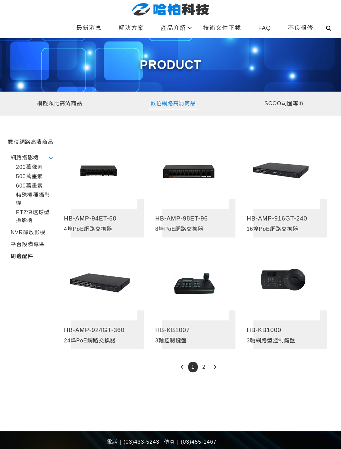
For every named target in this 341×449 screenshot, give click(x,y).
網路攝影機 (25, 158)
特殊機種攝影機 (33, 199)
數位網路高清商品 (173, 103)
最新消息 (89, 28)
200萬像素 (29, 167)
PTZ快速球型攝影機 (33, 216)
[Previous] (182, 367)
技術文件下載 (222, 28)
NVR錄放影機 (28, 232)
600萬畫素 (29, 186)
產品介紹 (176, 28)
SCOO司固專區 (284, 103)
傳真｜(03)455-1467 (190, 442)
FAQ (264, 28)
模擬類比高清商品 (59, 103)
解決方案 (131, 28)
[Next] (215, 367)
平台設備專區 (28, 244)
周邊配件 (22, 256)
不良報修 (300, 28)
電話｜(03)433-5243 (133, 442)
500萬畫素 (29, 176)
